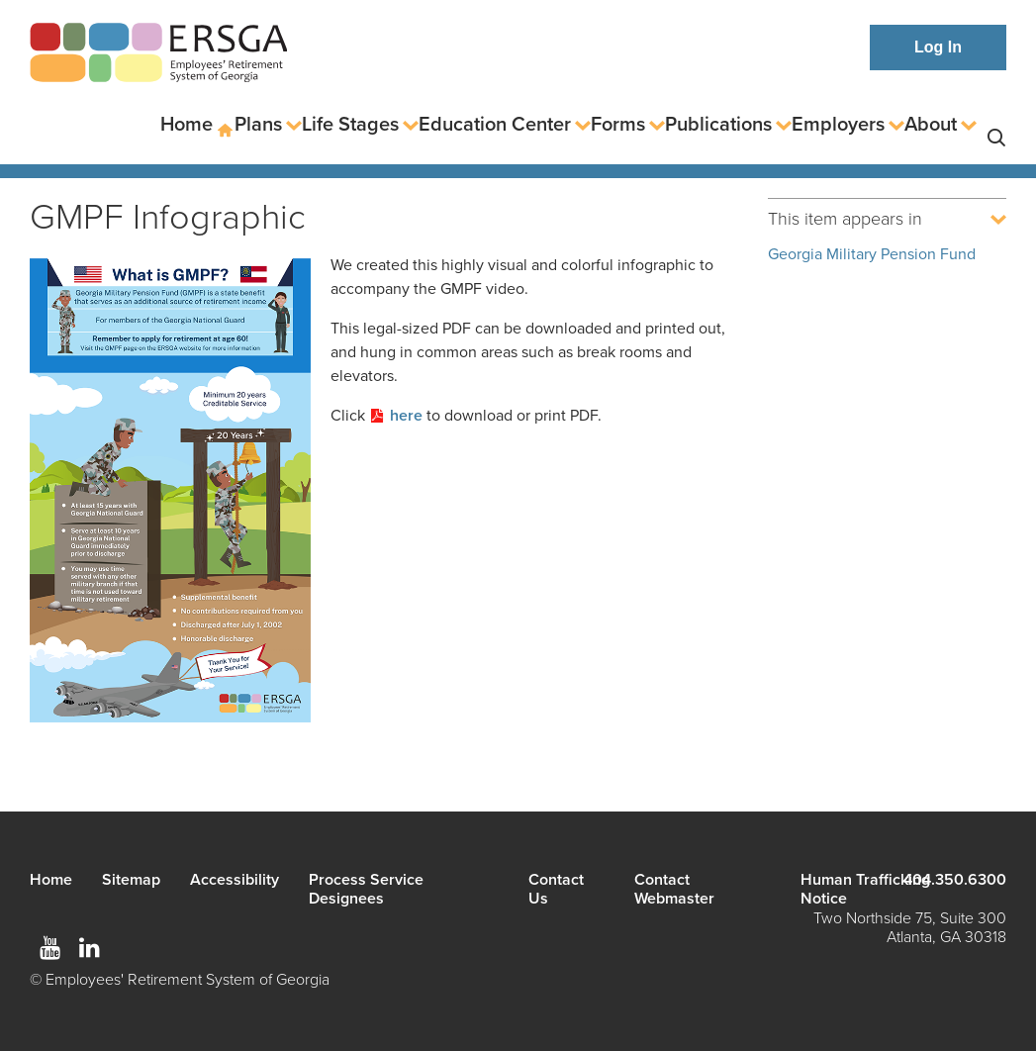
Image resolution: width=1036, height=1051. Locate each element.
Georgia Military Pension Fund (872, 254)
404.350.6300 (954, 880)
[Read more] (170, 493)
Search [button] (996, 125)
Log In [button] (938, 47)
